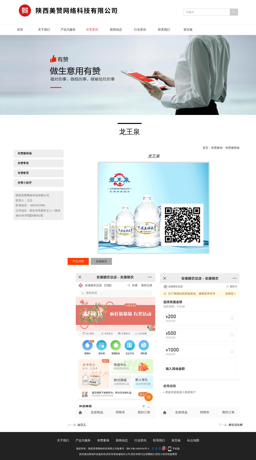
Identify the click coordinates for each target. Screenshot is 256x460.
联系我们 (164, 29)
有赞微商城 (232, 147)
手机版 (176, 448)
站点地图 (193, 440)
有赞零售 (23, 163)
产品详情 (78, 261)
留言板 (188, 29)
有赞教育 (23, 173)
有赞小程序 (25, 182)
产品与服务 (68, 29)
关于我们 (44, 29)
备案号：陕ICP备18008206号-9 (133, 448)
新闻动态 (116, 29)
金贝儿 (81, 424)
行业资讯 (140, 29)
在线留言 (101, 261)
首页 (20, 29)
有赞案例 (92, 29)
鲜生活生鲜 (236, 424)
